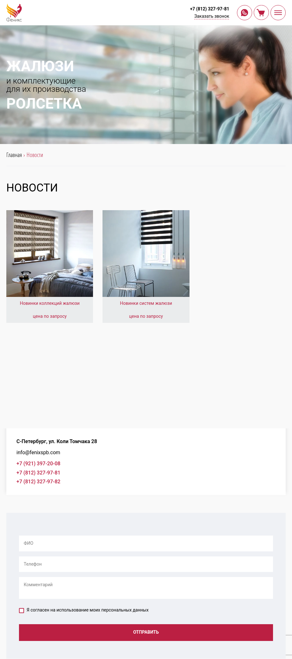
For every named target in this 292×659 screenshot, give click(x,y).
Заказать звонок (211, 16)
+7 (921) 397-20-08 (38, 464)
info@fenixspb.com (38, 452)
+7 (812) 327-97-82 (38, 482)
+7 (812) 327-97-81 (209, 8)
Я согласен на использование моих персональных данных (84, 610)
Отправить (146, 632)
